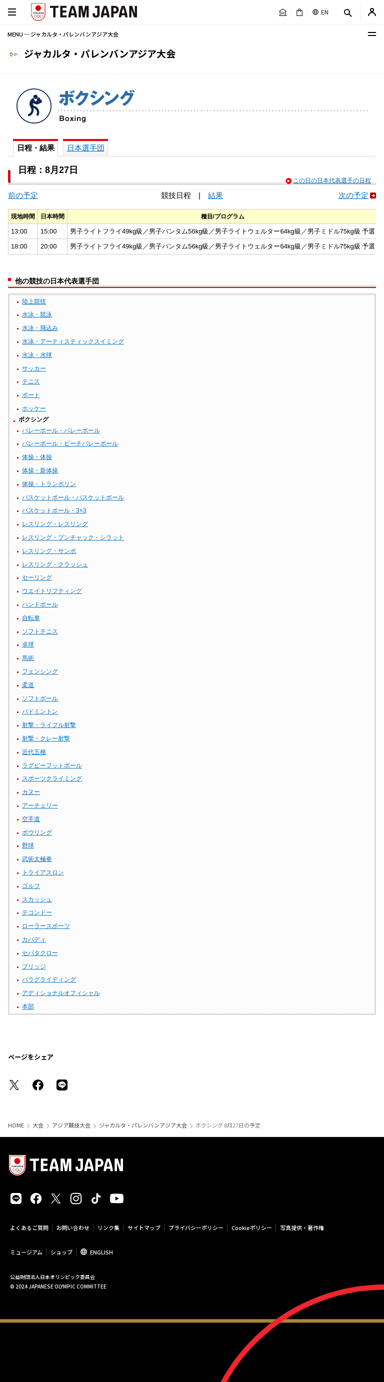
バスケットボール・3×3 (54, 510)
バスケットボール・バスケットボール (73, 497)
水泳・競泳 (37, 314)
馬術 (28, 658)
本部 (28, 1006)
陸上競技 (34, 301)
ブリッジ (34, 966)
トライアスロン (43, 872)
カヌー (31, 792)
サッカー (34, 368)
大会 (38, 1125)
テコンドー (37, 912)
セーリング (37, 577)
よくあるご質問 (29, 1228)
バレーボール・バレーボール (61, 430)
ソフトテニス (40, 631)
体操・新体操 (40, 470)
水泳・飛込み (40, 328)
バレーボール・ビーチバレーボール (70, 443)
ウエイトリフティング (52, 591)
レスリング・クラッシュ (55, 564)
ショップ (61, 1252)
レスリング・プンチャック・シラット (73, 537)
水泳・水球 (37, 355)
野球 (28, 845)
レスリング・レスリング (55, 524)
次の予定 (353, 195)
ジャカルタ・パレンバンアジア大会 (143, 1125)
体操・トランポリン (49, 484)
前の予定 (23, 195)
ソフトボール (40, 698)
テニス (31, 381)
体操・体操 (37, 457)
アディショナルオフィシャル (61, 993)
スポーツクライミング (52, 778)
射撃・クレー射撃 (46, 738)
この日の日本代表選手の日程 (332, 180)
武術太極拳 (37, 859)
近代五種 (34, 752)
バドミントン (40, 711)
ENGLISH (101, 1252)
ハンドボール (40, 604)
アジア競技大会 (71, 1125)
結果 (215, 195)
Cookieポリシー (252, 1228)
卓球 (28, 644)
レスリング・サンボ (49, 551)
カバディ (34, 939)
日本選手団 (85, 148)
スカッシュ (37, 899)
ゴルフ (31, 886)
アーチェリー (40, 805)
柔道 (28, 685)
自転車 (31, 618)
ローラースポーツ (46, 926)
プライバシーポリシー (196, 1228)
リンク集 (109, 1228)
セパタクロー (40, 953)
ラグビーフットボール (52, 765)
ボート (31, 395)
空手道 (31, 819)
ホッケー (34, 408)
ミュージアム (26, 1252)
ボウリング (37, 832)
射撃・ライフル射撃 (49, 725)
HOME (16, 1125)
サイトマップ (144, 1228)
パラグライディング (49, 979)
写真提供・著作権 (302, 1228)
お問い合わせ (73, 1228)
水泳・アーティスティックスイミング (73, 341)
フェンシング (40, 671)
